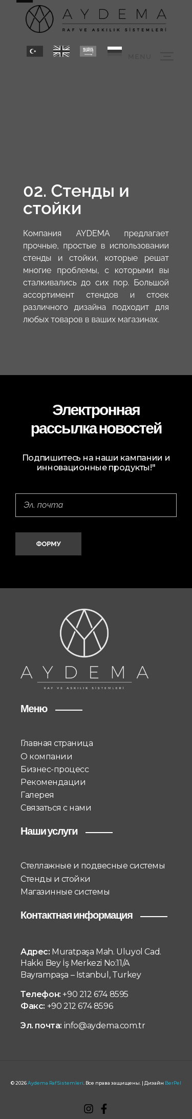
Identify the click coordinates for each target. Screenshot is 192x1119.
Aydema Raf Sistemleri (55, 1083)
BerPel (173, 1083)
